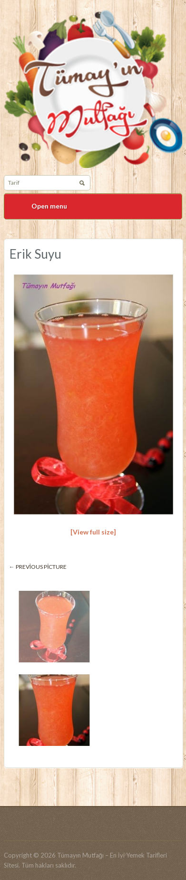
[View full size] (93, 532)
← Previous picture (38, 566)
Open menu (49, 206)
